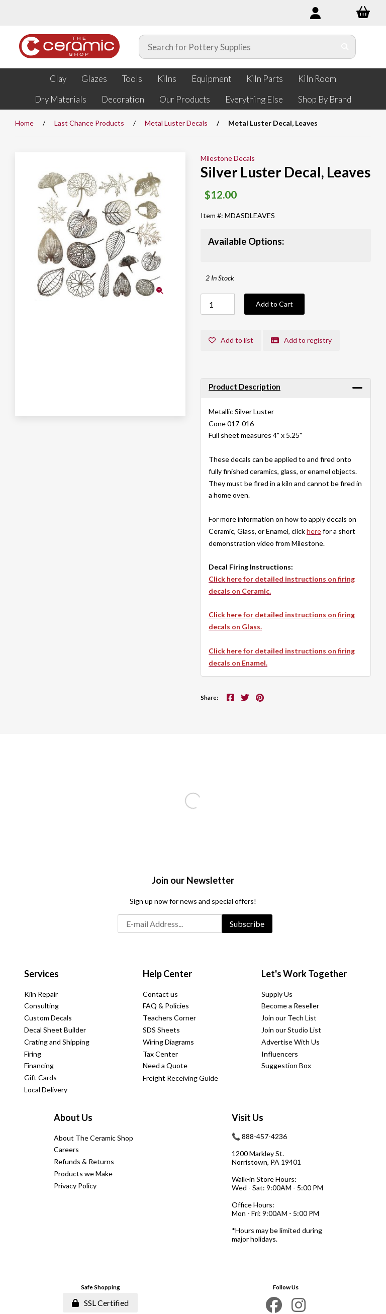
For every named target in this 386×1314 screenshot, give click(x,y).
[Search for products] (237, 47)
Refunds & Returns (84, 1161)
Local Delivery (45, 1089)
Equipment (211, 78)
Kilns (166, 78)
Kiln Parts (264, 78)
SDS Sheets (161, 1029)
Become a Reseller (290, 1005)
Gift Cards (40, 1077)
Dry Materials (60, 99)
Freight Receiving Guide (180, 1078)
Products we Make (83, 1173)
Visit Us (247, 1117)
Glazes (94, 78)
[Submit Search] (345, 47)
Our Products (184, 99)
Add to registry (301, 340)
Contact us (160, 994)
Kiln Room (317, 78)
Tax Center (160, 1054)
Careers (66, 1149)
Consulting (41, 1005)
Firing (32, 1054)
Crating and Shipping (56, 1042)
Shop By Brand (324, 99)
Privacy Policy (75, 1185)
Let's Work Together (304, 973)
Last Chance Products (89, 123)
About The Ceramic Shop (93, 1138)
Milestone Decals (228, 158)
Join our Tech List (289, 1017)
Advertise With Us (290, 1042)
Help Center (167, 973)
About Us (73, 1117)
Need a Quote (165, 1065)
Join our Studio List (291, 1029)
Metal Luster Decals (176, 123)
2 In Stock (220, 277)
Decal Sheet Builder (55, 1029)
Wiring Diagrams (168, 1042)
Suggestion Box (286, 1065)
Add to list (231, 340)
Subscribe (247, 923)
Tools (132, 78)
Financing (39, 1065)
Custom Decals (48, 1017)
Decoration (123, 99)
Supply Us (277, 994)
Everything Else (254, 99)
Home (24, 123)
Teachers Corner (169, 1017)
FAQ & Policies (166, 1005)
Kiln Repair (41, 994)
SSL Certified (100, 1302)
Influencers (279, 1054)
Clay (58, 78)
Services (41, 973)
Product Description (244, 386)
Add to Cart (274, 304)
